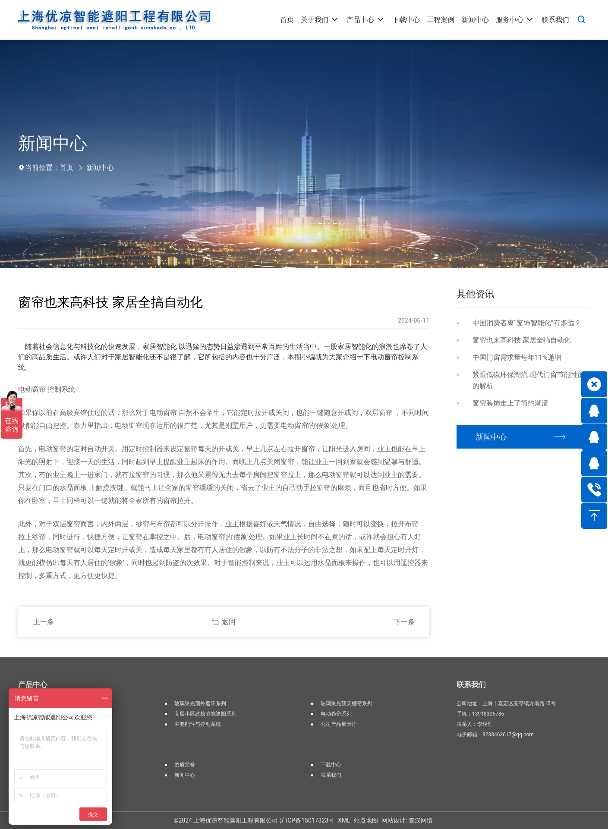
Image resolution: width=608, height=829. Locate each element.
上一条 (43, 622)
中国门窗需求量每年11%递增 (517, 357)
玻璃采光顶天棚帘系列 (346, 703)
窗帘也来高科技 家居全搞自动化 (522, 340)
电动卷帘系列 (336, 714)
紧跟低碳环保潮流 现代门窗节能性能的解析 (529, 380)
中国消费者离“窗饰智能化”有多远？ (527, 323)
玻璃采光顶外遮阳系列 (200, 703)
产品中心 (32, 684)
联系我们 (331, 775)
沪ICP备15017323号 (307, 820)
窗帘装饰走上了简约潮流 (510, 403)
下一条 (404, 622)
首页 (66, 167)
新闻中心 (100, 167)
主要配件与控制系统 (197, 724)
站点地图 (366, 820)
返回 (229, 622)
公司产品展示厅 (339, 724)
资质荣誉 (184, 765)
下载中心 (331, 765)
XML (344, 820)
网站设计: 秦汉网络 (407, 820)
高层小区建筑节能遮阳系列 (205, 714)
